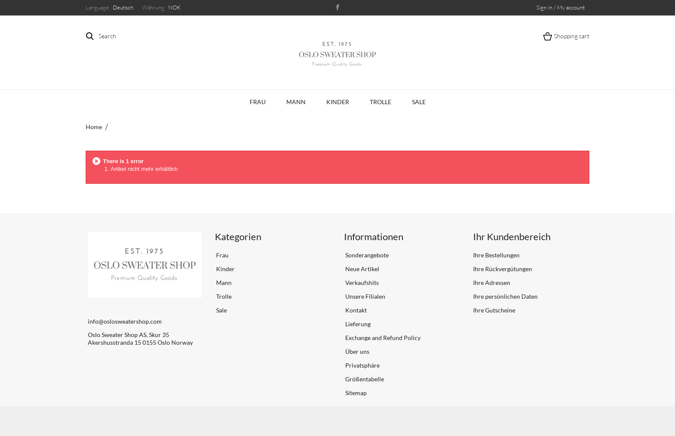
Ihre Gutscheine (494, 310)
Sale (419, 101)
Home (94, 126)
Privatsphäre (362, 365)
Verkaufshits (361, 282)
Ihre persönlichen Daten (505, 296)
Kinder (337, 101)
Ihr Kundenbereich (512, 236)
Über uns (356, 351)
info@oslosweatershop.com (125, 321)
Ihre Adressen (491, 282)
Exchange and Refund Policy (382, 337)
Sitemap (355, 392)
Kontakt (355, 310)
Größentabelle (364, 379)
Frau (258, 101)
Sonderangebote (366, 255)
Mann (296, 101)
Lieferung (357, 324)
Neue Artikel (361, 268)
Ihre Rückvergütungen (502, 268)
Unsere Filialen (364, 296)
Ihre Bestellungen (496, 255)
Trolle (380, 101)
